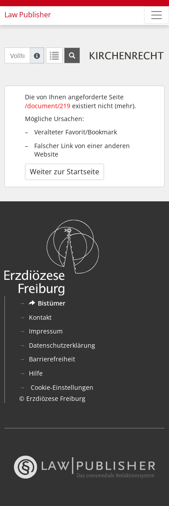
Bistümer (47, 303)
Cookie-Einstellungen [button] (61, 387)
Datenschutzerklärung (62, 345)
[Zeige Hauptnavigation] (156, 15)
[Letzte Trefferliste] (54, 55)
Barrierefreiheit (52, 359)
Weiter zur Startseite (64, 172)
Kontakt (40, 317)
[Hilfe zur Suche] (37, 55)
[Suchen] (72, 55)
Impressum (46, 331)
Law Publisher (27, 15)
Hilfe (36, 373)
